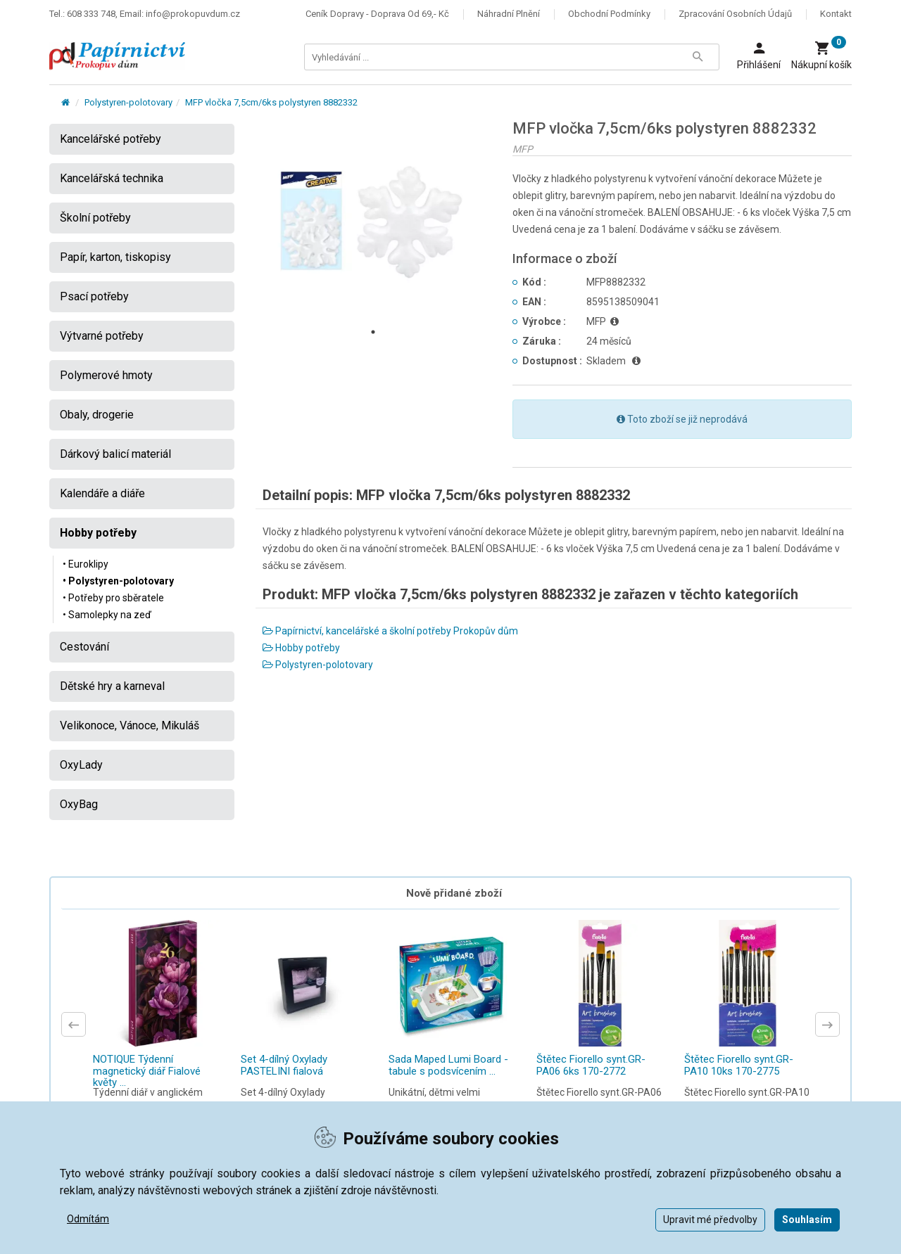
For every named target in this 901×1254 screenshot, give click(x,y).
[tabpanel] (373, 220)
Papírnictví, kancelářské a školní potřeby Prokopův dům (390, 630)
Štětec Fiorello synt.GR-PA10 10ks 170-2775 (738, 1065)
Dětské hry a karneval (112, 686)
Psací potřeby (94, 296)
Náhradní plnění (508, 13)
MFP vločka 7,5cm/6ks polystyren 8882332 (271, 102)
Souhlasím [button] (807, 1219)
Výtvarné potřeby (102, 336)
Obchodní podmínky (609, 13)
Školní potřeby (95, 217)
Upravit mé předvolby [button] (710, 1219)
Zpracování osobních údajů (735, 13)
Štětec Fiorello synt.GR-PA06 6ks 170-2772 (590, 1065)
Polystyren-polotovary (128, 102)
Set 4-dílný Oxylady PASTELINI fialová (284, 1065)
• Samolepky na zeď (107, 614)
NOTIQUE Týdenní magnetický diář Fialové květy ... (147, 1071)
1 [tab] (373, 332)
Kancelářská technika (111, 178)
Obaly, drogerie (97, 414)
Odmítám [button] (88, 1218)
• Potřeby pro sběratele (113, 597)
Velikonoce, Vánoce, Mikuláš (129, 725)
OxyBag (79, 804)
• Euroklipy (85, 564)
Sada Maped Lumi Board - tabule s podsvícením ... (448, 1065)
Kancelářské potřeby (110, 139)
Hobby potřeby (301, 647)
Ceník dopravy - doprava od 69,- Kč (377, 13)
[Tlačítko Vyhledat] (697, 57)
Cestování (84, 646)
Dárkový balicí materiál (115, 454)
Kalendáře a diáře (102, 493)
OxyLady (81, 765)
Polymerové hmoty (106, 375)
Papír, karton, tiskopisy (115, 257)
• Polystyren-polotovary (118, 581)
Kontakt (836, 13)
